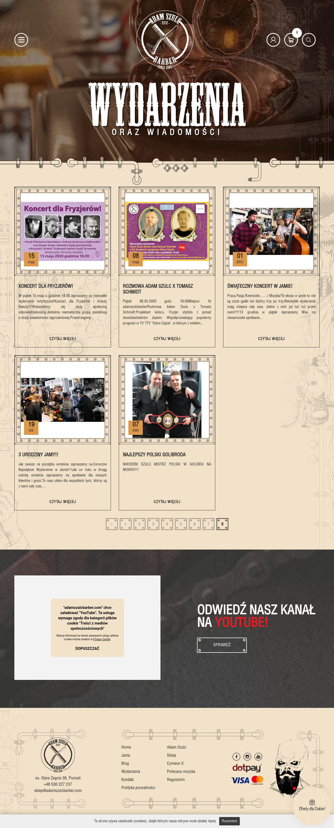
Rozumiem (229, 821)
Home (126, 747)
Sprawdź (222, 645)
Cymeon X (175, 764)
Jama (125, 755)
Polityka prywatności (138, 788)
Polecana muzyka (181, 772)
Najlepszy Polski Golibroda (154, 455)
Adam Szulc (176, 747)
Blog (125, 764)
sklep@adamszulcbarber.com (58, 791)
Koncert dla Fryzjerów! (46, 286)
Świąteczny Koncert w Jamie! (260, 286)
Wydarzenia (130, 772)
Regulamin (176, 780)
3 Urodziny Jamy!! (38, 455)
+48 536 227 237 (58, 784)
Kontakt (127, 780)
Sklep (171, 755)
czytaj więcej (62, 339)
